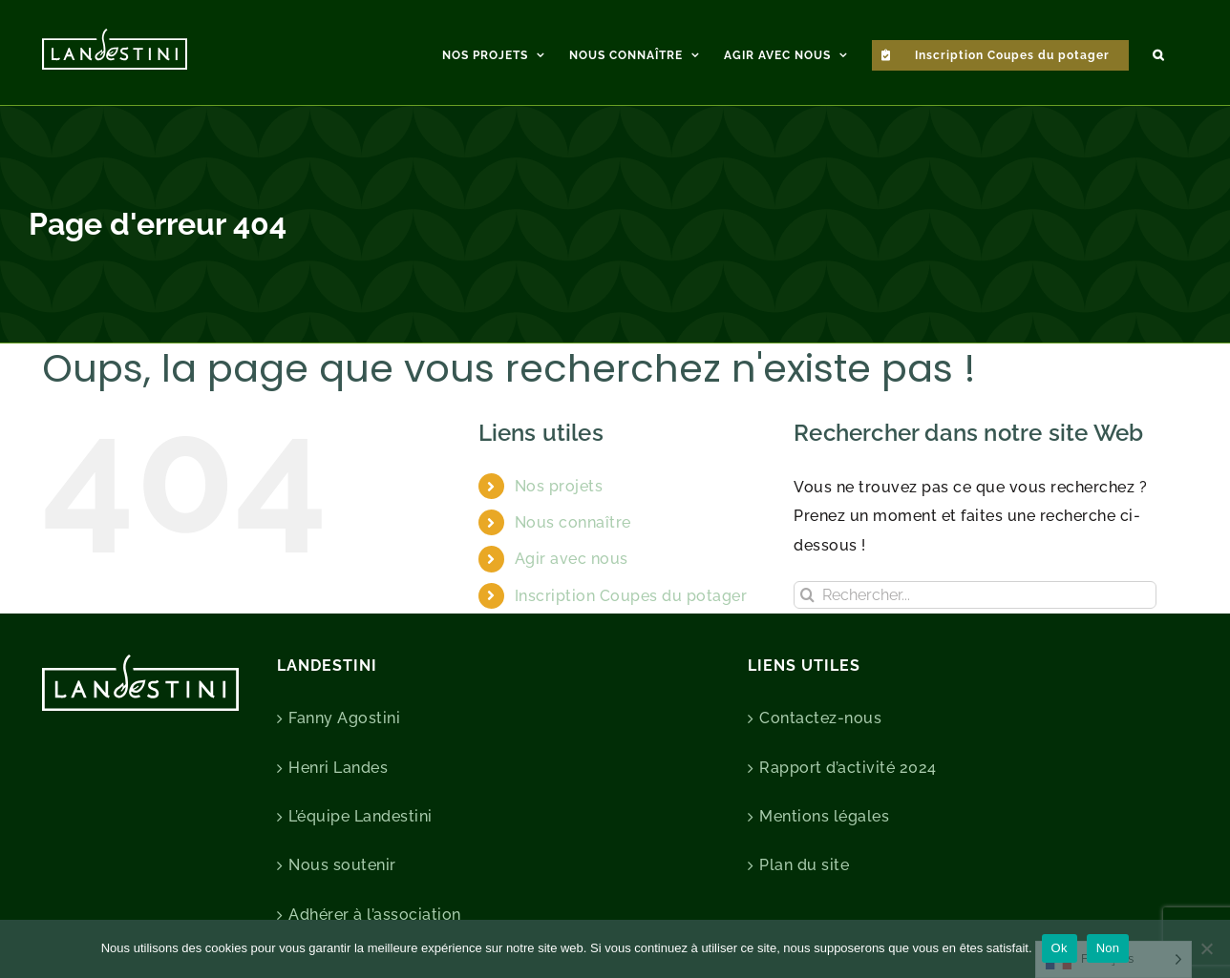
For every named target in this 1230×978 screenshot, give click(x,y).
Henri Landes (338, 768)
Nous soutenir (342, 865)
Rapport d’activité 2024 (848, 768)
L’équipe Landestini (360, 816)
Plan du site (804, 865)
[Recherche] (807, 595)
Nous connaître (573, 522)
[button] (1158, 52)
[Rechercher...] (975, 595)
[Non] (1206, 948)
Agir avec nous (571, 559)
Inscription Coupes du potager (631, 596)
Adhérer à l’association (374, 914)
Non (1108, 948)
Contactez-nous (820, 718)
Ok (1059, 948)
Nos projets (559, 486)
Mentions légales (824, 816)
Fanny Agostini (344, 718)
